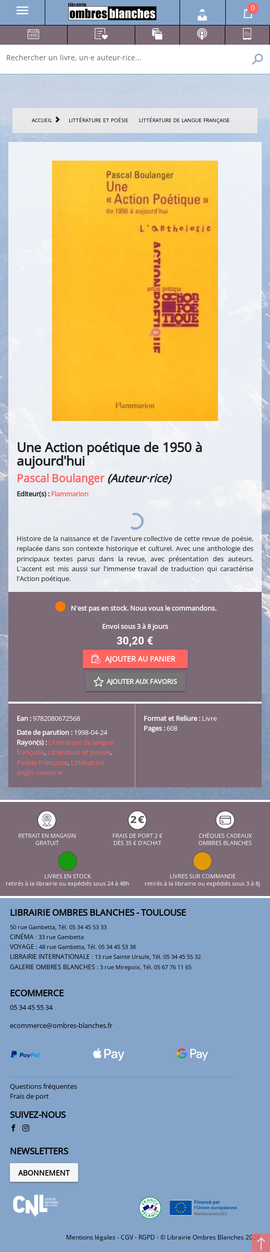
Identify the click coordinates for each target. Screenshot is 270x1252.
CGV (127, 1237)
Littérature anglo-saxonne (60, 767)
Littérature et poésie (78, 752)
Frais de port (29, 1096)
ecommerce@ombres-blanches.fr (61, 1025)
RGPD (146, 1237)
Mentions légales (90, 1237)
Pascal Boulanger (61, 477)
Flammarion (69, 493)
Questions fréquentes (43, 1086)
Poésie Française (42, 762)
